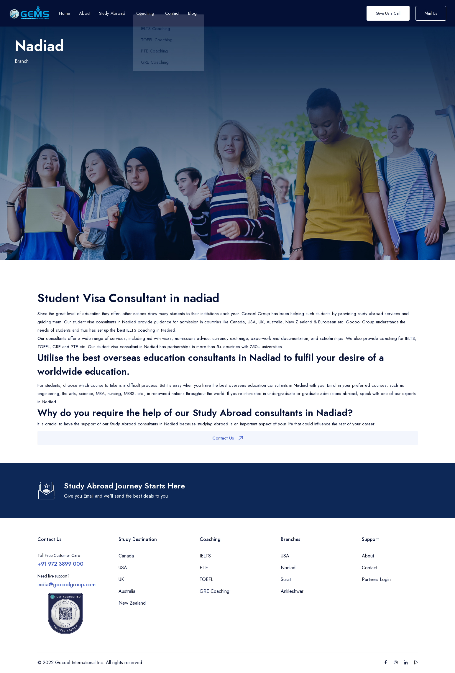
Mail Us (431, 13)
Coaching (145, 13)
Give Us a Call (388, 13)
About (368, 555)
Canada (126, 555)
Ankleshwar (292, 591)
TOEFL (206, 579)
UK (121, 579)
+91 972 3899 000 (60, 564)
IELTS (205, 555)
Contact (369, 567)
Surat (286, 579)
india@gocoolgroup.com (66, 584)
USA (123, 567)
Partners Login (376, 579)
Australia (127, 591)
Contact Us (227, 438)
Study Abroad (112, 13)
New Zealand (132, 603)
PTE (204, 567)
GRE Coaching (214, 591)
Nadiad (288, 567)
